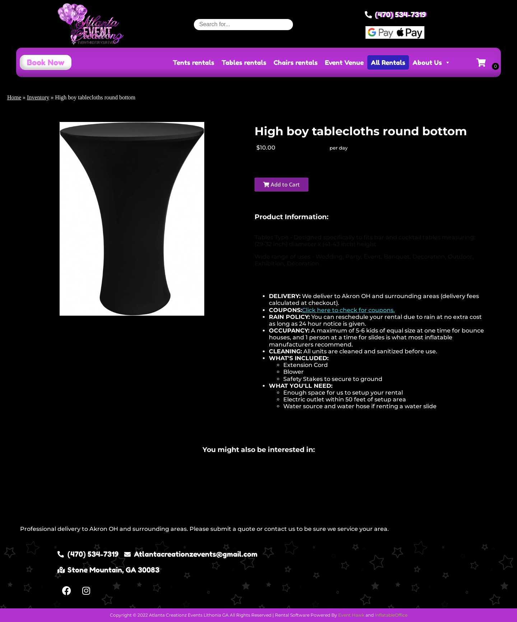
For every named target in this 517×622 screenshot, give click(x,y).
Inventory (38, 97)
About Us (432, 62)
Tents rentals (193, 62)
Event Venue (344, 62)
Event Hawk (351, 615)
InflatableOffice (391, 615)
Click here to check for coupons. (348, 310)
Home (14, 97)
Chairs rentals (296, 62)
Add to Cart (281, 184)
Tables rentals (244, 62)
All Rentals (388, 62)
